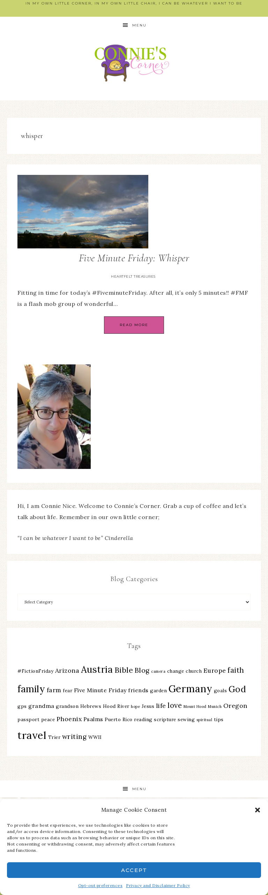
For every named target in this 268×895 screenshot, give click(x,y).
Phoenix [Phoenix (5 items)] (69, 719)
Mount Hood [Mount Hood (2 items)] (195, 706)
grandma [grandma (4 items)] (41, 705)
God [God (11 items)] (237, 689)
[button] (257, 810)
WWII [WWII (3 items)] (95, 737)
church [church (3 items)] (194, 671)
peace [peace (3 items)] (48, 719)
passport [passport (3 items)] (28, 719)
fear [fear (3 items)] (67, 690)
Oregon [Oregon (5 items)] (235, 706)
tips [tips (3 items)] (219, 719)
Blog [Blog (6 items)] (142, 670)
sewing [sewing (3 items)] (186, 719)
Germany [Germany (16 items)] (191, 688)
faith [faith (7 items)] (236, 670)
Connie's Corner (133, 63)
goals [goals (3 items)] (220, 690)
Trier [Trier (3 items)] (54, 737)
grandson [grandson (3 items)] (67, 706)
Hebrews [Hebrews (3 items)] (91, 706)
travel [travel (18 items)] (31, 735)
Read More (134, 325)
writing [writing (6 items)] (74, 736)
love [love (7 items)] (175, 705)
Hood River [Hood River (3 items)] (116, 706)
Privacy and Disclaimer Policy (158, 885)
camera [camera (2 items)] (158, 671)
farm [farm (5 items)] (54, 690)
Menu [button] (139, 25)
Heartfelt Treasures (133, 276)
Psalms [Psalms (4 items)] (93, 719)
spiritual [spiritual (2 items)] (204, 719)
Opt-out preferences (100, 885)
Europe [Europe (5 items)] (214, 670)
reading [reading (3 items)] (143, 719)
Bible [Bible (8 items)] (123, 670)
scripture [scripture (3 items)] (165, 719)
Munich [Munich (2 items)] (215, 706)
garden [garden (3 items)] (158, 690)
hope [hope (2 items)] (135, 706)
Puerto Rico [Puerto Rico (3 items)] (119, 719)
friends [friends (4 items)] (138, 690)
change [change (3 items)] (175, 671)
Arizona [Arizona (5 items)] (67, 670)
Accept (134, 870)
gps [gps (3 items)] (22, 706)
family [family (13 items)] (31, 689)
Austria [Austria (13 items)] (97, 669)
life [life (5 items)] (161, 706)
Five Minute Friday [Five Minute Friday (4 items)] (100, 690)
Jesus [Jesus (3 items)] (148, 706)
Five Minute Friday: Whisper (134, 258)
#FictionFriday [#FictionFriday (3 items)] (35, 671)
